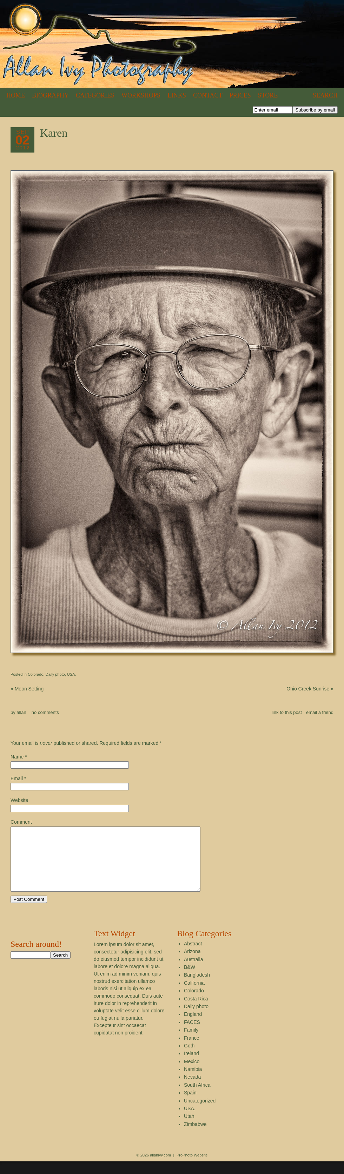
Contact (208, 95)
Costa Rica (196, 1011)
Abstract (193, 956)
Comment (21, 822)
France (191, 1050)
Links (176, 95)
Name (17, 757)
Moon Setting (27, 688)
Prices (240, 95)
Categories (95, 95)
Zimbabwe (195, 1137)
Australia (193, 972)
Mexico (191, 1074)
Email (17, 778)
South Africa (197, 1097)
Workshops (140, 95)
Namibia (193, 1082)
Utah (189, 1129)
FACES (192, 1035)
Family (191, 1042)
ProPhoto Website (192, 1168)
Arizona (192, 964)
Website (19, 800)
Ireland (191, 1066)
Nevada (192, 1089)
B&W (189, 980)
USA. (71, 674)
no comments (45, 712)
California (194, 995)
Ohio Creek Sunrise (309, 688)
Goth (189, 1058)
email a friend (319, 712)
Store (268, 95)
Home (15, 95)
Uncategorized (200, 1113)
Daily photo (55, 674)
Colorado (36, 674)
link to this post (287, 712)
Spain (190, 1105)
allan (21, 712)
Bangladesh (197, 987)
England (193, 1027)
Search (325, 95)
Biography (50, 95)
